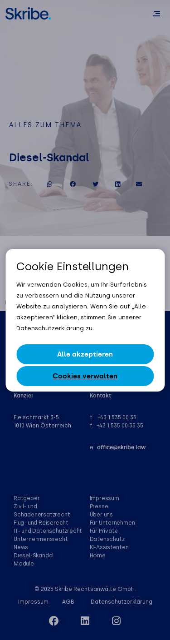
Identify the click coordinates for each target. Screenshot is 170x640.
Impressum (104, 498)
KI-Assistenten (109, 547)
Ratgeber (26, 498)
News (21, 547)
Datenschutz (107, 539)
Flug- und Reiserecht (41, 523)
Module (24, 564)
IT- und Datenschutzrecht (48, 531)
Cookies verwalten (85, 376)
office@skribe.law (121, 447)
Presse (99, 506)
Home (98, 555)
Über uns (101, 514)
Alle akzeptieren (85, 354)
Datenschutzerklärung (121, 602)
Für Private (104, 531)
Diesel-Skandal (33, 555)
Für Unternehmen (112, 523)
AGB (68, 602)
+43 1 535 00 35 (117, 417)
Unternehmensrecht (41, 539)
